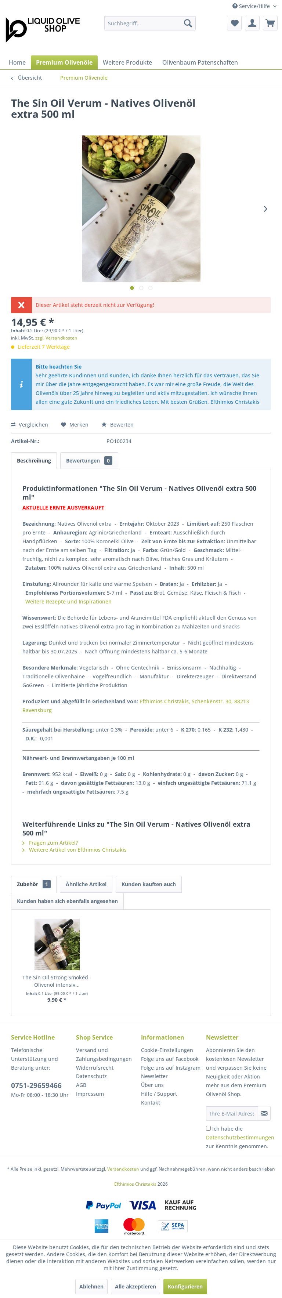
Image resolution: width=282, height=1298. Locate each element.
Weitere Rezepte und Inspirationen (68, 601)
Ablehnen (91, 1286)
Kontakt (150, 1102)
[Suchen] (188, 23)
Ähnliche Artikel (86, 884)
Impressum (90, 1093)
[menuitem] (150, 23)
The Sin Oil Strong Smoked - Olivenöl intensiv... (56, 981)
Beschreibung (34, 460)
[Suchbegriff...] (150, 23)
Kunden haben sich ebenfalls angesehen (67, 901)
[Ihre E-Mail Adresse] (232, 1113)
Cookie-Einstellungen (167, 1050)
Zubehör (34, 884)
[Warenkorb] (270, 23)
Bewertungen (89, 460)
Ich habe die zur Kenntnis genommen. (240, 1137)
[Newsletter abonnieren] (264, 1113)
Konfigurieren (185, 1286)
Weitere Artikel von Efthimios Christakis (74, 849)
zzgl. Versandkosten (56, 338)
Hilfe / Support (159, 1093)
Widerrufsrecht (94, 1067)
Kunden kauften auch (149, 884)
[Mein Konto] (252, 23)
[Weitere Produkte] (127, 62)
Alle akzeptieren (135, 1286)
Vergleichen (29, 424)
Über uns (152, 1084)
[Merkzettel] (234, 23)
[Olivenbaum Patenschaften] (200, 62)
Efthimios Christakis (135, 1184)
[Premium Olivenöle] (64, 62)
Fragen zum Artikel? (50, 842)
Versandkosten (123, 1169)
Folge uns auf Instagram (170, 1067)
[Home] (17, 62)
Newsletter (154, 1076)
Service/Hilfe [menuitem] (251, 6)
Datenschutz (91, 1076)
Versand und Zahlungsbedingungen (104, 1054)
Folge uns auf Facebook (170, 1058)
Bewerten (117, 424)
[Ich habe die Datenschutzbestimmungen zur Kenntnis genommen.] (208, 1128)
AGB (81, 1084)
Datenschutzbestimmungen (240, 1137)
